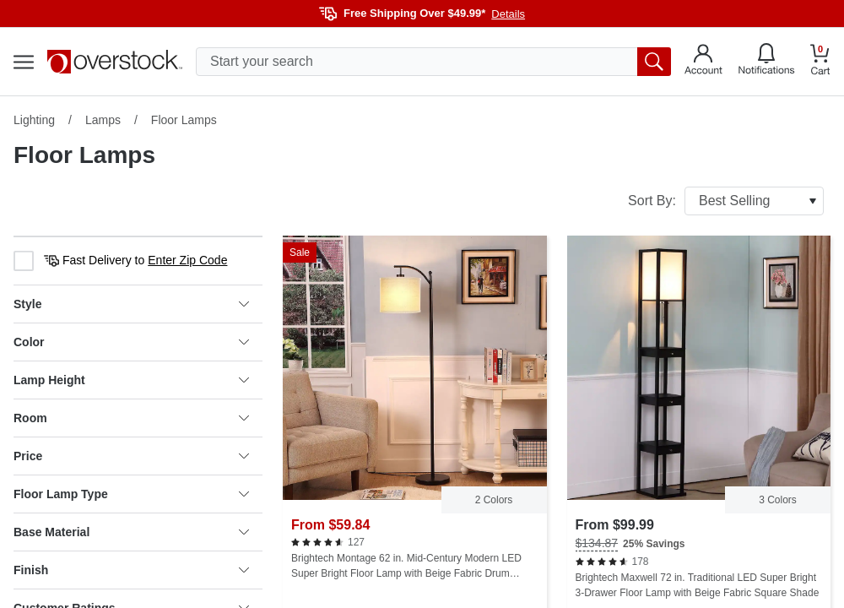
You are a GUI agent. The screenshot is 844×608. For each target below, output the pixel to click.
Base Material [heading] (131, 532)
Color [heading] (131, 342)
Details (508, 14)
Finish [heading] (131, 570)
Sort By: (726, 201)
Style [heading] (131, 304)
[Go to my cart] (820, 62)
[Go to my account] (703, 61)
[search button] (654, 61)
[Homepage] (114, 61)
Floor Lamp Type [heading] (131, 494)
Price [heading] (131, 456)
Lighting (34, 120)
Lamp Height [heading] (131, 380)
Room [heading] (131, 418)
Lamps (103, 120)
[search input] (433, 61)
